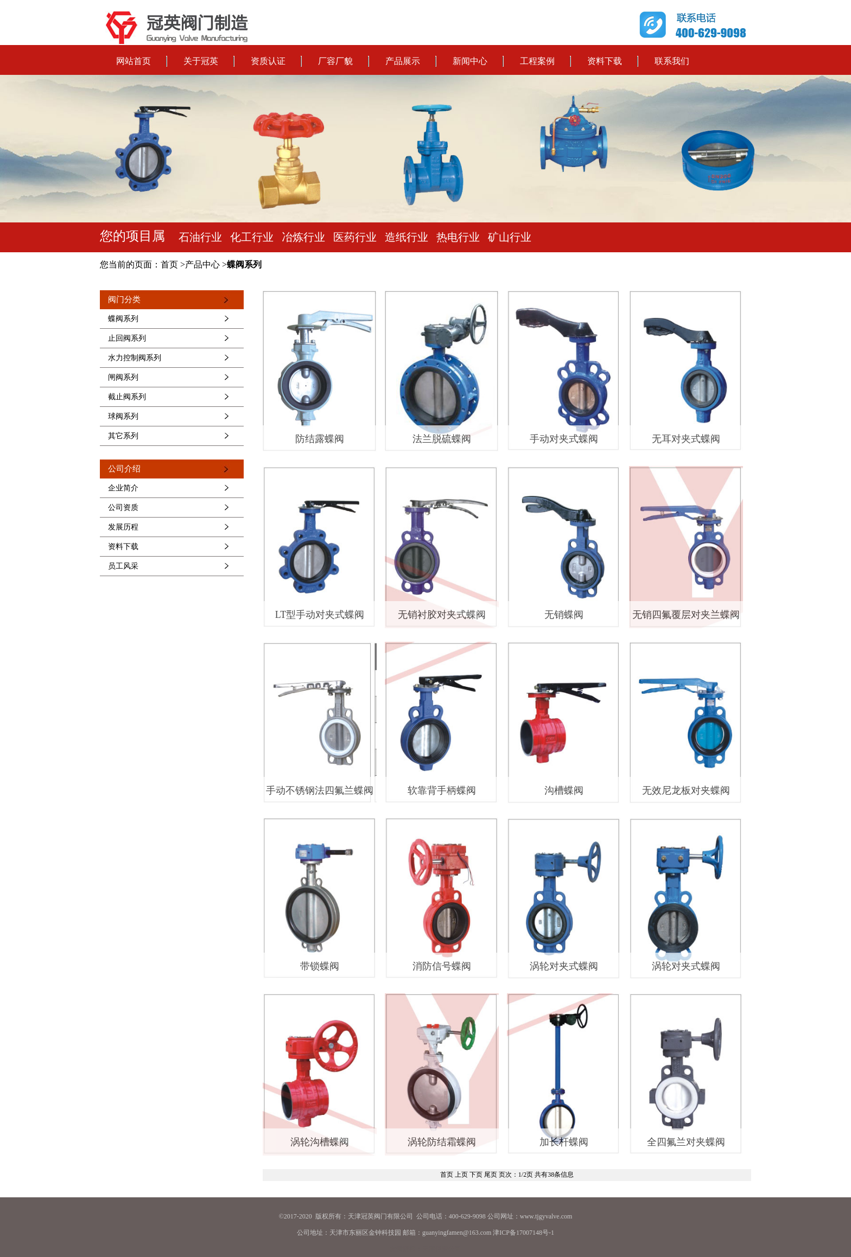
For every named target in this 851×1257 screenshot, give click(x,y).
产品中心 (202, 264)
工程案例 (537, 61)
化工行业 (252, 237)
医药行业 (355, 237)
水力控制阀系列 (134, 358)
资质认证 (268, 61)
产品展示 (402, 61)
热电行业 (458, 237)
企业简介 (123, 488)
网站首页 (133, 61)
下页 (475, 1174)
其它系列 (123, 436)
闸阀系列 (123, 377)
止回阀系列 (127, 338)
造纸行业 (406, 237)
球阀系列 (123, 416)
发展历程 (123, 527)
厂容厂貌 (335, 61)
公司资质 (123, 507)
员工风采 (123, 566)
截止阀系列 (127, 397)
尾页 (490, 1174)
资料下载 (604, 61)
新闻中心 (470, 61)
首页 (169, 264)
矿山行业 (509, 237)
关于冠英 (200, 61)
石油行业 (200, 237)
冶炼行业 (303, 237)
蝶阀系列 (123, 319)
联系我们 (672, 61)
